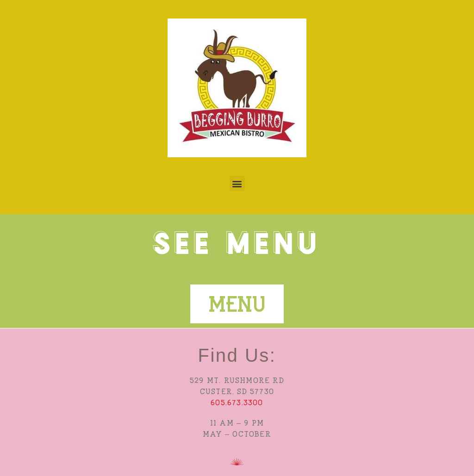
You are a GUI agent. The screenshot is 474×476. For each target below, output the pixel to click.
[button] (237, 183)
